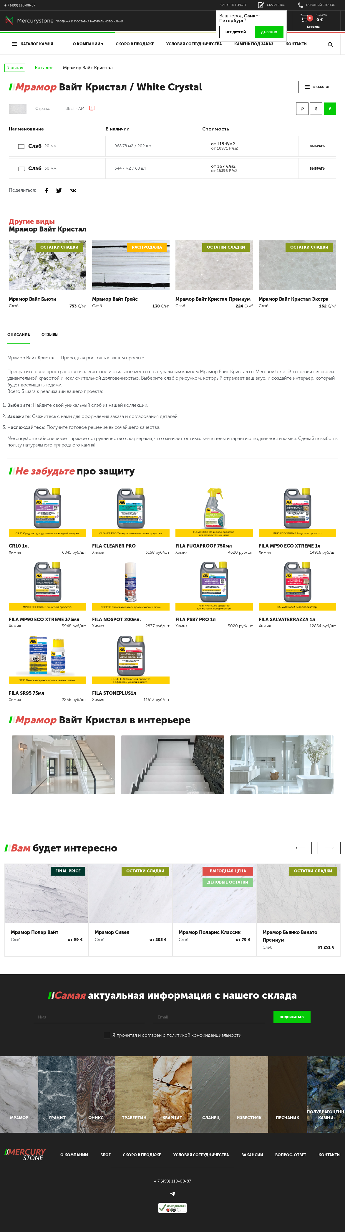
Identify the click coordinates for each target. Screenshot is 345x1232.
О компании (74, 1155)
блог (105, 1155)
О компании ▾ (88, 44)
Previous (300, 848)
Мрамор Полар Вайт (34, 932)
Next (329, 848)
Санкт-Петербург (233, 5)
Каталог (44, 67)
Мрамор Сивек (112, 932)
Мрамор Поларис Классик (209, 932)
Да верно (269, 32)
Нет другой (235, 32)
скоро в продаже (135, 44)
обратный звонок (316, 5)
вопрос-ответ (290, 1155)
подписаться (292, 1017)
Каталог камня (32, 44)
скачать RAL (271, 5)
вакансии (252, 1155)
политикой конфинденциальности (204, 1035)
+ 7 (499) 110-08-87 (19, 5)
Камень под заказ (253, 44)
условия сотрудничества (194, 44)
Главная (15, 68)
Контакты (297, 44)
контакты (330, 1155)
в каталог (317, 87)
